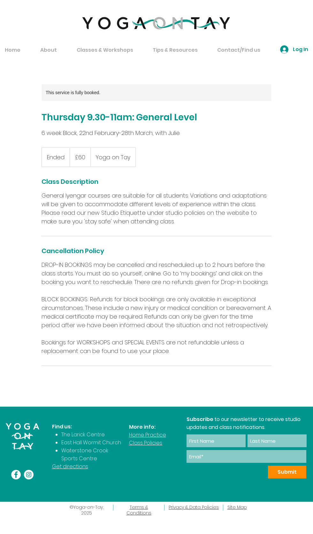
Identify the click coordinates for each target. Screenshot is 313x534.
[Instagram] (29, 474)
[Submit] (287, 472)
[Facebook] (16, 474)
